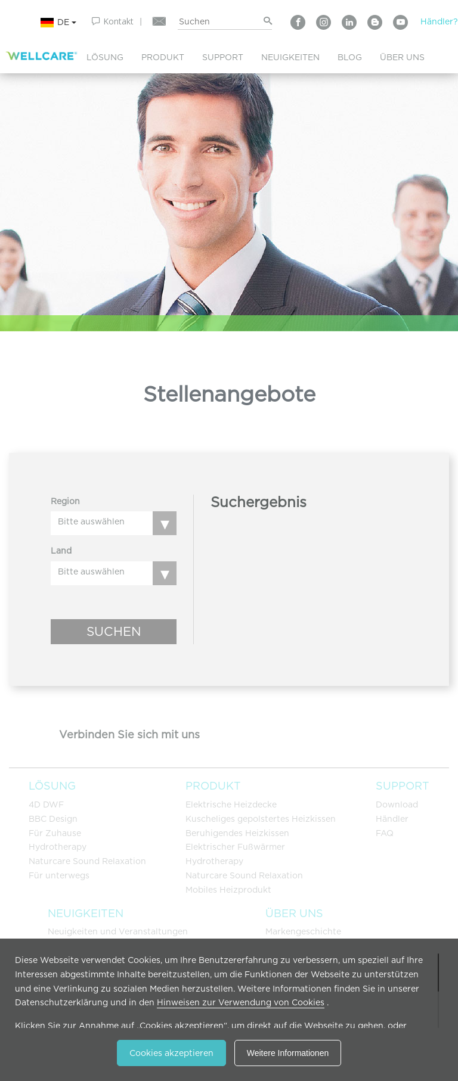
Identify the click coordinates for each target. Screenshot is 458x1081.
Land (61, 550)
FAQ (385, 833)
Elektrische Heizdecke (231, 804)
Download (397, 804)
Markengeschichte (303, 931)
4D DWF (46, 804)
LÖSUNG (104, 57)
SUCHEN (113, 631)
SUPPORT (222, 57)
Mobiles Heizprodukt (228, 889)
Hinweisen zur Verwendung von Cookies (240, 1002)
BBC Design (53, 819)
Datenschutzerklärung (61, 1002)
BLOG (350, 57)
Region (65, 501)
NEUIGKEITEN (290, 57)
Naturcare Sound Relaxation (87, 861)
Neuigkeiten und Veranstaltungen (118, 931)
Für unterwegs (59, 875)
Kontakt (118, 21)
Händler (392, 819)
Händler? (439, 21)
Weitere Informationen (288, 1053)
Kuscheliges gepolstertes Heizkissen (260, 819)
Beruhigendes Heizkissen (237, 833)
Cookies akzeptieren (171, 1053)
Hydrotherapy (57, 847)
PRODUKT (162, 57)
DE (58, 22)
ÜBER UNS (402, 57)
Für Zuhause (55, 833)
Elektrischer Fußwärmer (235, 847)
